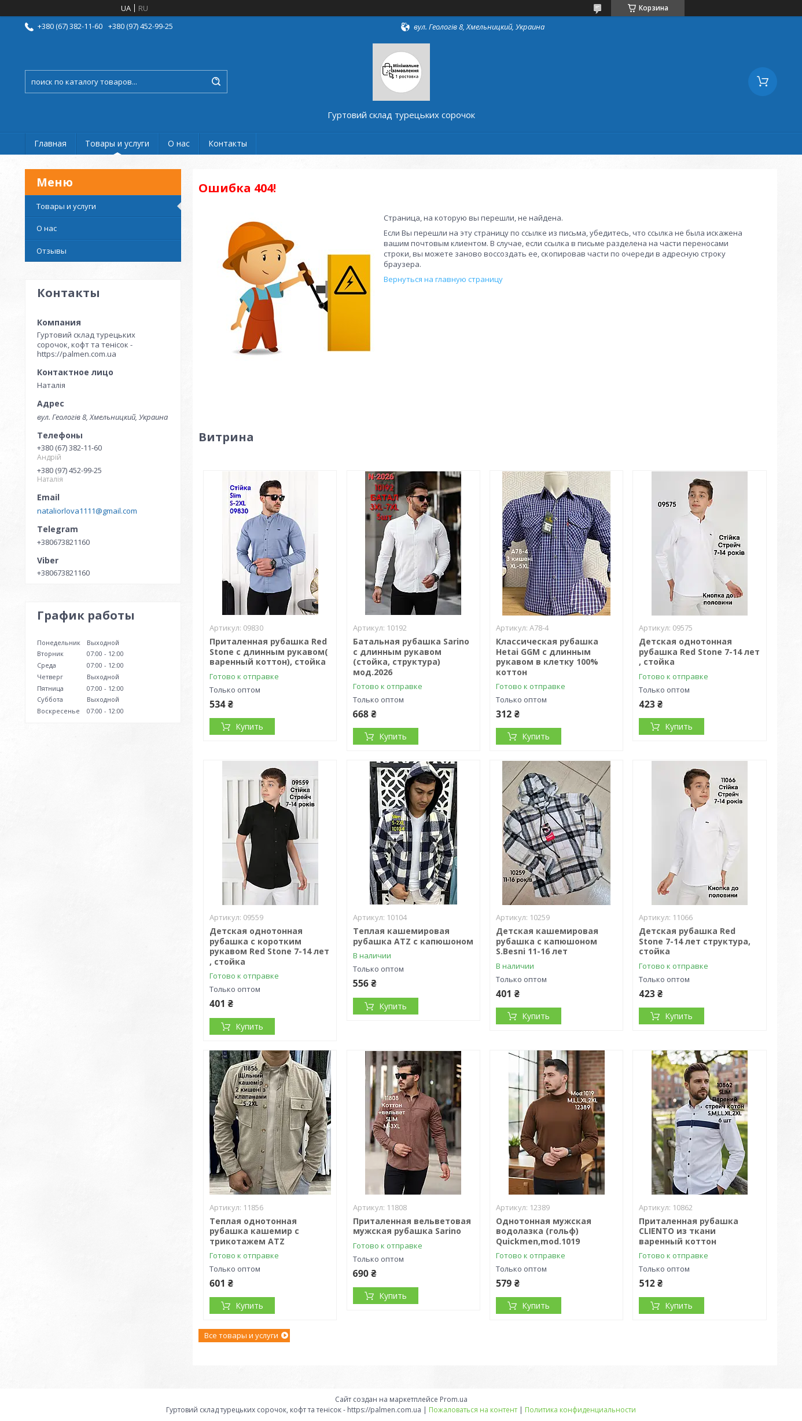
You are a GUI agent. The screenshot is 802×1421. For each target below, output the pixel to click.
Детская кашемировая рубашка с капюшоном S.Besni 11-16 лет (547, 941)
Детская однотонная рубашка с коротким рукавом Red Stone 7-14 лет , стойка (269, 946)
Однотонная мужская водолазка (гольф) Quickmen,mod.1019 (543, 1231)
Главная (50, 143)
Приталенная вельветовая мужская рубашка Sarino (412, 1226)
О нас (179, 143)
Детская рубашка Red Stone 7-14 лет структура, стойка (695, 941)
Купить (249, 726)
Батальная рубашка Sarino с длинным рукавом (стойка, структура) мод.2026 (411, 656)
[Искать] (215, 81)
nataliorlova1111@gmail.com (87, 510)
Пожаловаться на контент (473, 1410)
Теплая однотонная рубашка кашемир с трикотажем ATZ (254, 1231)
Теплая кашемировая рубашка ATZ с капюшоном (413, 936)
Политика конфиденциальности (580, 1410)
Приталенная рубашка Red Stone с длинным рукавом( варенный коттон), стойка (268, 651)
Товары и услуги (117, 143)
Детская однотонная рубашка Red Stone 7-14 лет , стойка (699, 651)
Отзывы (51, 251)
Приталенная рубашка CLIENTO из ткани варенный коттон (688, 1231)
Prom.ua (454, 1399)
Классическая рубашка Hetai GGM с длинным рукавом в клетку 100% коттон (547, 656)
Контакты (227, 143)
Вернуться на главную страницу (443, 279)
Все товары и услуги (241, 1335)
